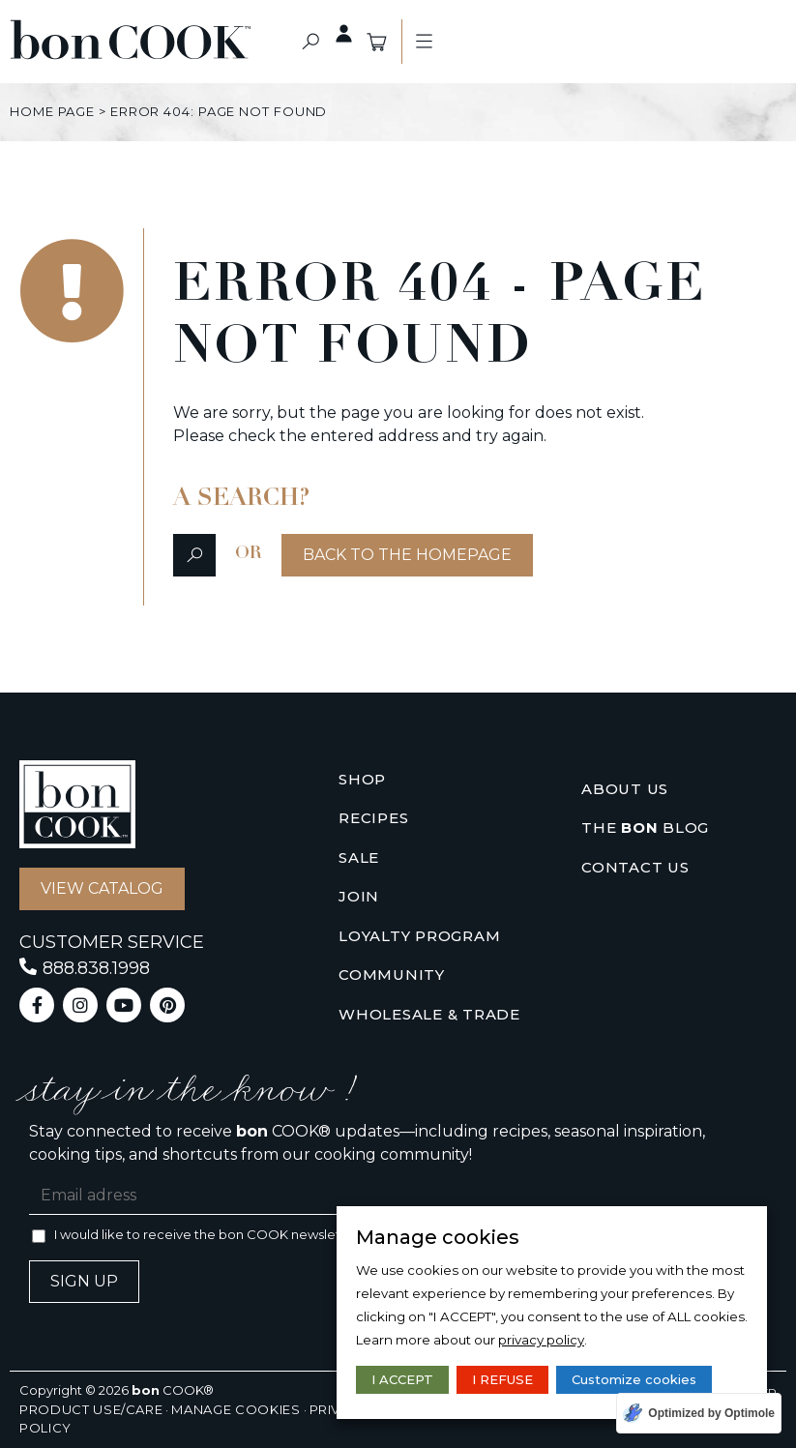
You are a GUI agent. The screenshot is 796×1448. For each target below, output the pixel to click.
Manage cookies (235, 1409)
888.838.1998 (96, 968)
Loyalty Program (419, 936)
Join (359, 896)
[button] (310, 42)
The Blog (645, 828)
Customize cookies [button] (634, 1379)
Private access (334, 34)
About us (624, 789)
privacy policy (541, 1339)
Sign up (84, 1281)
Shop (362, 779)
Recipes (373, 818)
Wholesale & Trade (429, 1014)
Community (392, 974)
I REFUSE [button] (502, 1379)
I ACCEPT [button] (402, 1379)
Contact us (635, 867)
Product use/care (90, 1409)
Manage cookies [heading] (437, 1237)
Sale (359, 857)
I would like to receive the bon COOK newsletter (206, 1234)
